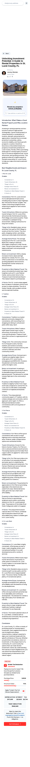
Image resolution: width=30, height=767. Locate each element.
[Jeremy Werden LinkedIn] (7, 76)
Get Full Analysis (15, 724)
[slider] (8, 680)
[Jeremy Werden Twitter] (10, 76)
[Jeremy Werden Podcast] (12, 76)
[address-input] (13, 3)
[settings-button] (26, 3)
